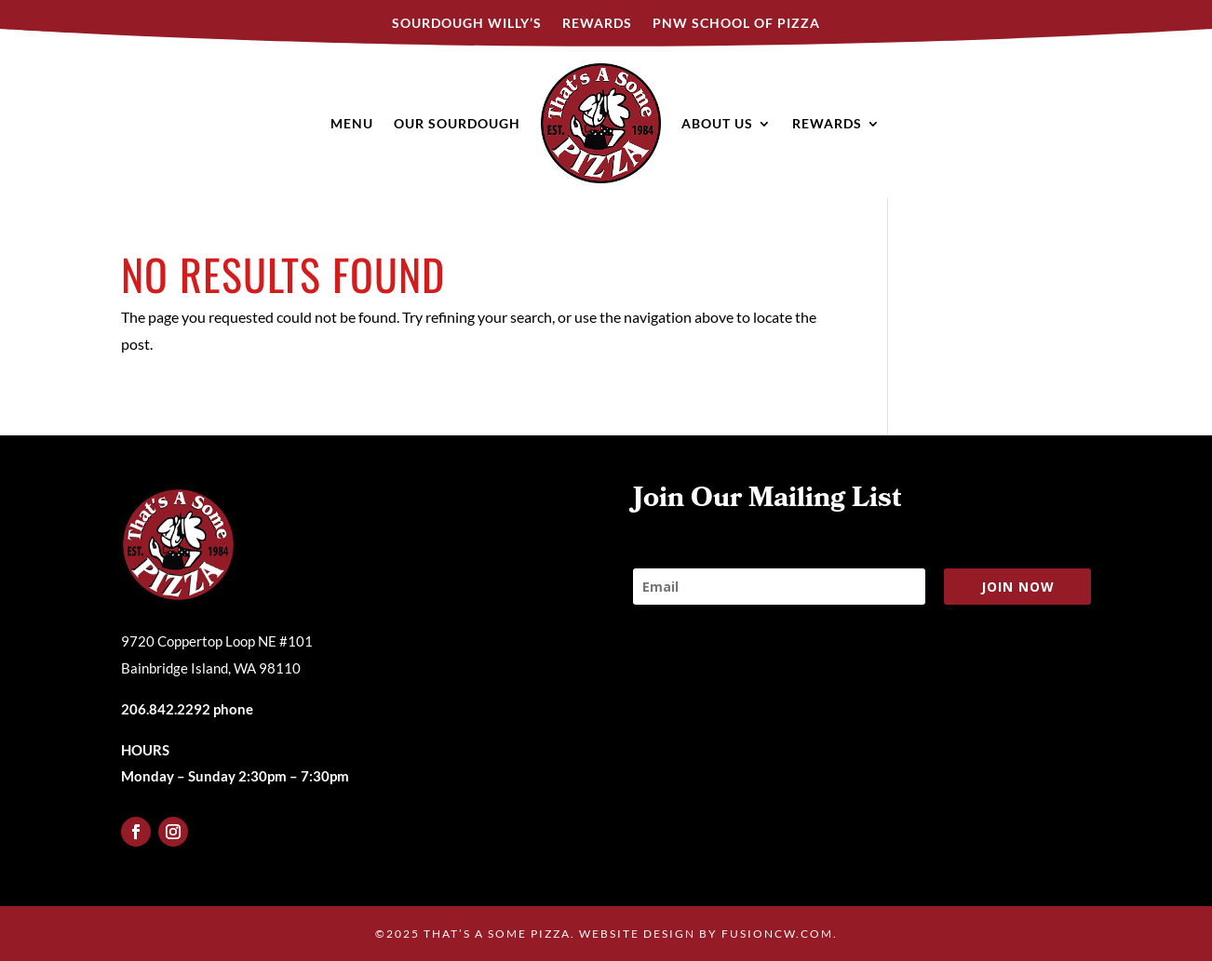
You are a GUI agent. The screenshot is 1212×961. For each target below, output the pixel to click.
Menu (351, 123)
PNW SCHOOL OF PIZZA (736, 24)
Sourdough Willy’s (467, 24)
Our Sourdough (457, 123)
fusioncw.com (777, 934)
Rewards (597, 24)
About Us (717, 123)
